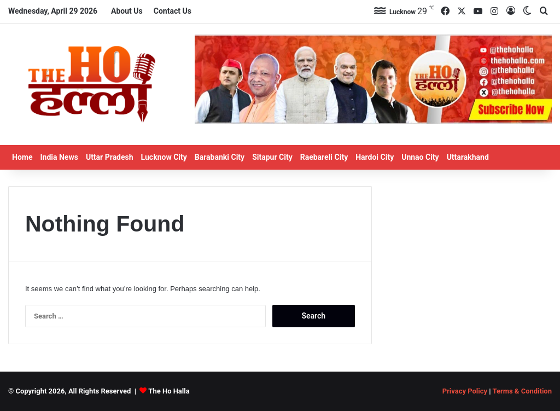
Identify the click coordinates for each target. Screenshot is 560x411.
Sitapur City (272, 157)
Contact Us (172, 11)
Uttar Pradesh (109, 157)
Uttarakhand (468, 157)
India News (59, 157)
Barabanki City (219, 157)
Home (22, 157)
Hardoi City (374, 157)
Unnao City (420, 157)
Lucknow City (164, 157)
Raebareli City (324, 157)
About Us (127, 11)
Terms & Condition (522, 391)
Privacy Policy (464, 391)
